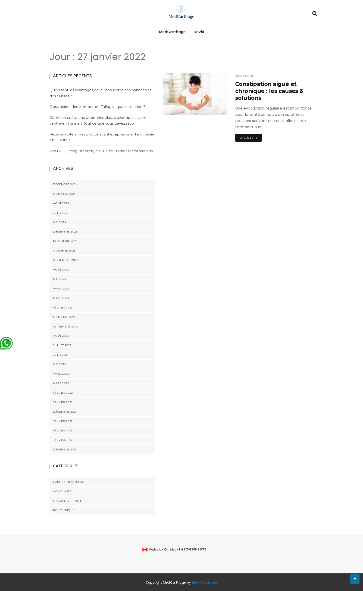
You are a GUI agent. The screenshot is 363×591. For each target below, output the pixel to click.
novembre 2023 (65, 241)
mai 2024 (59, 222)
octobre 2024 (64, 193)
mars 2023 (61, 298)
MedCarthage (172, 32)
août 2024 (61, 203)
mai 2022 (59, 364)
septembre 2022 (65, 326)
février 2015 (62, 430)
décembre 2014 (65, 449)
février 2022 (63, 392)
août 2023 (61, 269)
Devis (199, 32)
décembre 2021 (65, 411)
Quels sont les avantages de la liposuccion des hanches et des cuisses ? (100, 93)
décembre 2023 (65, 231)
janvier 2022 (63, 402)
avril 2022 (61, 373)
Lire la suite (248, 138)
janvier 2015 (62, 440)
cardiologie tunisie (69, 482)
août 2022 (61, 335)
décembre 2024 (65, 184)
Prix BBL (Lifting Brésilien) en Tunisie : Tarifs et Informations (101, 151)
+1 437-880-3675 (191, 549)
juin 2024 (60, 212)
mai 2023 (59, 279)
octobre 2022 (64, 317)
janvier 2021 (62, 421)
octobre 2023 (64, 250)
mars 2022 (61, 383)
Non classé (62, 491)
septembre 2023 (65, 260)
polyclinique (63, 510)
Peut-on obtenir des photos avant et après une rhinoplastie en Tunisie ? (102, 137)
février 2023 (63, 307)
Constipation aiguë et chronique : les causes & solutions (269, 91)
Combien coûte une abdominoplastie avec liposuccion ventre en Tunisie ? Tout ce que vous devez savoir (98, 120)
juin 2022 (60, 354)
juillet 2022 (62, 345)
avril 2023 (61, 288)
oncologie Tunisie (68, 501)
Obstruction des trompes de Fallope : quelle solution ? (97, 106)
